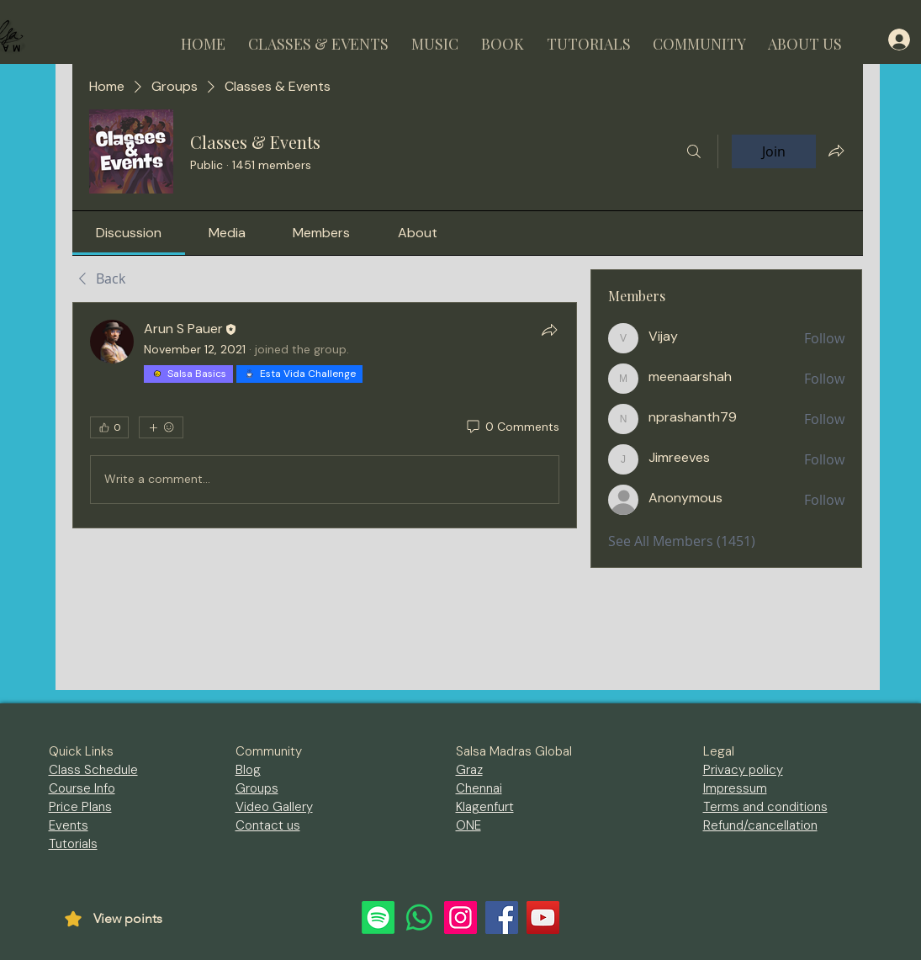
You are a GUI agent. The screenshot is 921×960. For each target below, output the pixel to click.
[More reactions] (161, 427)
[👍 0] (109, 427)
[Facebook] (501, 917)
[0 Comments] (511, 427)
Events (68, 825)
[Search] (694, 151)
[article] (325, 415)
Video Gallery (274, 806)
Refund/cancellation (760, 825)
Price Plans (80, 806)
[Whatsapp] (419, 917)
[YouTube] (543, 917)
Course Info (82, 788)
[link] (128, 232)
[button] (318, 36)
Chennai (479, 788)
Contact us (268, 825)
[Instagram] (460, 917)
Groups (257, 788)
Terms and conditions (765, 806)
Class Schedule (93, 769)
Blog (248, 769)
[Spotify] (378, 917)
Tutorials (73, 843)
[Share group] (836, 151)
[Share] (549, 330)
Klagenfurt (485, 806)
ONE (468, 825)
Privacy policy (743, 769)
